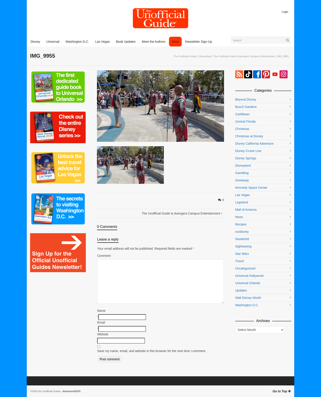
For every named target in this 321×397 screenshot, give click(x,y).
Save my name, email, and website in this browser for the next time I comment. (151, 351)
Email (101, 322)
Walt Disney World (248, 298)
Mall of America (246, 209)
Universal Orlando (247, 283)
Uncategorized (245, 268)
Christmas (242, 129)
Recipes (241, 224)
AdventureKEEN (71, 391)
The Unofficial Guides (185, 56)
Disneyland (205, 56)
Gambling (242, 173)
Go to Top (282, 391)
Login (285, 11)
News (239, 217)
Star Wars (242, 253)
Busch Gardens (246, 107)
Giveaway (242, 180)
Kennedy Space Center (251, 187)
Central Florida (245, 121)
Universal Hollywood (249, 275)
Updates (241, 290)
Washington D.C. (247, 305)
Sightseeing (243, 246)
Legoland (241, 202)
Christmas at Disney (249, 136)
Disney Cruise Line (248, 151)
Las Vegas (242, 195)
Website (102, 334)
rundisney (242, 231)
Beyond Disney (245, 99)
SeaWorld (242, 239)
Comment (104, 255)
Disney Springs (245, 158)
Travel (239, 261)
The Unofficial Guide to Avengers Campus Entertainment (244, 56)
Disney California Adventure (254, 143)
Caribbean (242, 114)
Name (101, 310)
